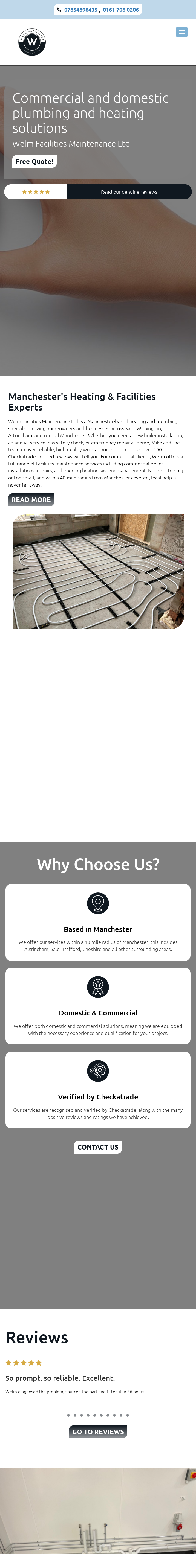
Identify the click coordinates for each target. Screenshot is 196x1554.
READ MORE (31, 499)
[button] (68, 1415)
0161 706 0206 (121, 9)
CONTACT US (98, 1147)
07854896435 (80, 9)
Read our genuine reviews (129, 191)
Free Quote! (34, 161)
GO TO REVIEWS (98, 1431)
